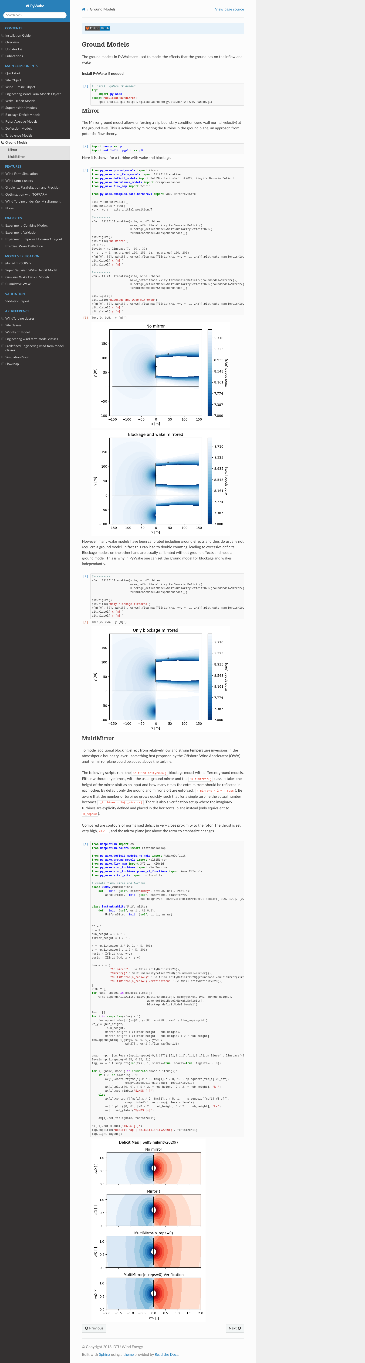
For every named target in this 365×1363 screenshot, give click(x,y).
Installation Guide (15, 36)
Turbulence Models (16, 136)
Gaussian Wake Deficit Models (25, 277)
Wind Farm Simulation (19, 174)
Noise (7, 208)
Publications (12, 56)
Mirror (12, 150)
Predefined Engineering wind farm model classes (32, 348)
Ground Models (14, 143)
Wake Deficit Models (18, 101)
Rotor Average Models (19, 122)
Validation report (17, 301)
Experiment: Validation (19, 233)
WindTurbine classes (17, 319)
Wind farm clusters (17, 181)
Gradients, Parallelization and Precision (30, 188)
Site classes (11, 325)
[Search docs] (35, 15)
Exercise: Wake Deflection (24, 246)
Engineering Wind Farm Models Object (31, 94)
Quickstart (10, 73)
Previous (94, 1328)
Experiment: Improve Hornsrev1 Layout (31, 239)
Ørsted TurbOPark (16, 263)
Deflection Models (16, 129)
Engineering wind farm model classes (29, 339)
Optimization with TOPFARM (24, 195)
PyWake (36, 6)
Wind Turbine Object (18, 87)
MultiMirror (16, 157)
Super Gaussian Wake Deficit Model (29, 270)
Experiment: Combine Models (24, 226)
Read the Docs (166, 1354)
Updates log (11, 49)
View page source (229, 9)
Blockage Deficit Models (20, 115)
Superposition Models (19, 108)
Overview (10, 42)
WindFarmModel (15, 332)
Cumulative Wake (16, 284)
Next (235, 1328)
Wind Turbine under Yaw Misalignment (31, 202)
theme (128, 1354)
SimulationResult (15, 357)
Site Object (11, 80)
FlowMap (10, 364)
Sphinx (104, 1354)
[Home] (83, 9)
